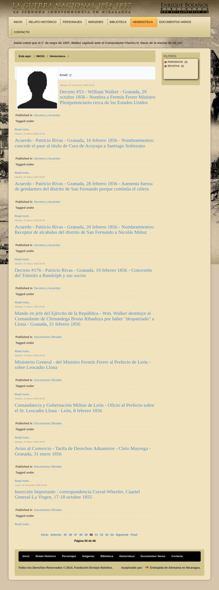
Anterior (56, 534)
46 (70, 534)
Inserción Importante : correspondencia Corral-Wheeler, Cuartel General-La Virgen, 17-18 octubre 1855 (77, 494)
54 (112, 534)
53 (107, 534)
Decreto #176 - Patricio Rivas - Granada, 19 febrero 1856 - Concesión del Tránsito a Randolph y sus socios (83, 272)
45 (65, 534)
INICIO (40, 56)
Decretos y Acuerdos (47, 115)
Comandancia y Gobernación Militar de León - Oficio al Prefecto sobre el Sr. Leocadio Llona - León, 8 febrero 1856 (84, 407)
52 (101, 534)
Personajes (72, 22)
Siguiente (122, 534)
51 (96, 534)
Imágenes (95, 22)
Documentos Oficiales (48, 337)
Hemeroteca (143, 22)
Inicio (18, 22)
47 (75, 534)
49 (86, 534)
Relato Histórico (42, 22)
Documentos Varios (175, 22)
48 (81, 534)
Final (134, 534)
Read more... (23, 129)
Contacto (22, 32)
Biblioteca (118, 22)
